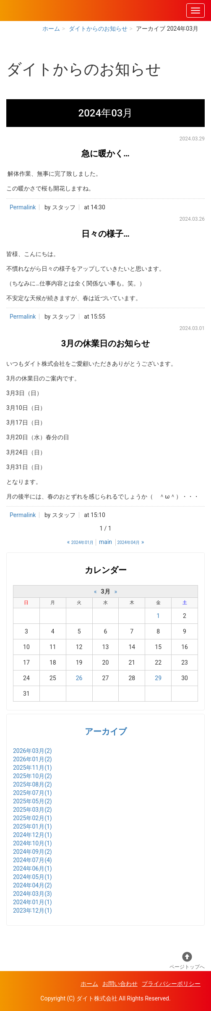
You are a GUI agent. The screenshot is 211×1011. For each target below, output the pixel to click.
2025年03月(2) (32, 809)
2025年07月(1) (32, 792)
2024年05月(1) (32, 877)
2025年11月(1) (32, 767)
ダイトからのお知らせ (98, 28)
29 (158, 678)
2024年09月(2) (32, 851)
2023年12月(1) (32, 910)
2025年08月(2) (32, 784)
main (105, 541)
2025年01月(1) (32, 826)
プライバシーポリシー (171, 983)
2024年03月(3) (32, 893)
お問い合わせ (120, 983)
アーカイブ (106, 731)
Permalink (23, 207)
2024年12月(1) (32, 835)
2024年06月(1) (32, 868)
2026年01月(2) (32, 759)
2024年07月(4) (32, 860)
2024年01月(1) (32, 902)
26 (79, 678)
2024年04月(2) (32, 885)
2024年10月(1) (32, 843)
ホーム (51, 28)
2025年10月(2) (32, 776)
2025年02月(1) (32, 818)
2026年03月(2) (32, 750)
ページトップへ (187, 961)
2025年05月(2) (32, 801)
